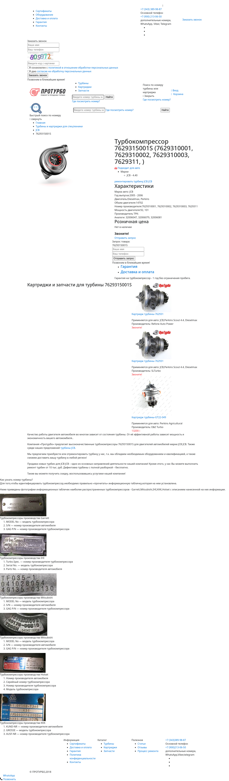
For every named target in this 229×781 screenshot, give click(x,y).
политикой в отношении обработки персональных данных (83, 67)
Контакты (41, 25)
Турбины (83, 83)
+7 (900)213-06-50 (176, 747)
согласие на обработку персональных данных (64, 71)
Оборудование (44, 14)
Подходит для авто (129, 168)
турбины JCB (67, 448)
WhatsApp (7, 775)
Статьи (142, 743)
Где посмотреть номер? (86, 101)
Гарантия (41, 22)
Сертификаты (44, 11)
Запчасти (83, 90)
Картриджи (84, 87)
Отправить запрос (125, 238)
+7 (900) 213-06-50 (151, 5)
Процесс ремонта (148, 751)
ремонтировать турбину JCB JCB (133, 181)
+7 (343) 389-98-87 (151, 9)
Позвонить (8, 779)
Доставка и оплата (47, 18)
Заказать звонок (191, 19)
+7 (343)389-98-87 (176, 740)
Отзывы (142, 747)
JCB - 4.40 (132, 175)
